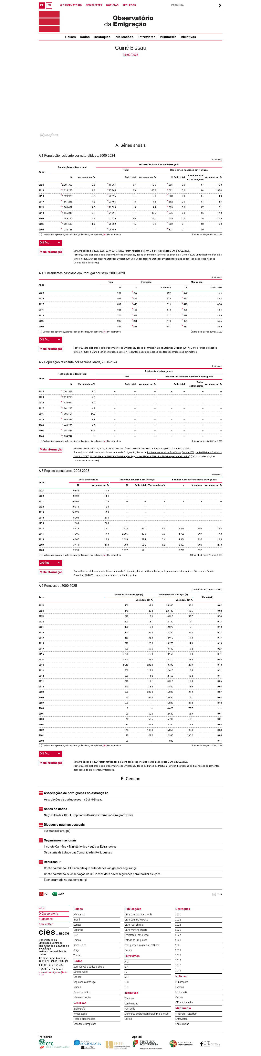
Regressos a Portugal (84, 982)
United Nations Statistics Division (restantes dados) (162, 259)
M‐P (126, 977)
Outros (128, 1018)
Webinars (129, 998)
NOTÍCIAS (112, 5)
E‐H (126, 966)
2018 (178, 955)
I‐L (125, 971)
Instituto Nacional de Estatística (164, 254)
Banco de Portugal (157, 766)
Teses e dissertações (84, 1018)
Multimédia (167, 37)
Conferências (131, 1003)
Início (42, 908)
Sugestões (46, 919)
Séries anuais (80, 971)
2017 (178, 960)
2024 (178, 924)
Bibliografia (79, 1008)
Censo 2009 (188, 254)
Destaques (102, 37)
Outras (128, 950)
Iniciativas (188, 37)
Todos (76, 955)
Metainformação (51, 251)
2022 (178, 935)
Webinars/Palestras (186, 1013)
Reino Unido (79, 945)
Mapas (77, 987)
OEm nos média (184, 1002)
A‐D (126, 961)
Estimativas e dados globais (88, 966)
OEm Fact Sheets (133, 924)
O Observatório (48, 913)
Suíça (76, 950)
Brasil (76, 919)
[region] (130, 98)
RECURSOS (129, 5)
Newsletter (46, 924)
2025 (178, 919)
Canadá (77, 924)
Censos (77, 977)
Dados (85, 37)
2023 (178, 929)
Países (78, 909)
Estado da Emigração (135, 940)
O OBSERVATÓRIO (71, 5)
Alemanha (78, 914)
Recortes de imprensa (84, 1024)
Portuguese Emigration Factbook (141, 945)
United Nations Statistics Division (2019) (111, 259)
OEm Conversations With (138, 914)
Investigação (80, 1013)
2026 (178, 914)
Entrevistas (146, 37)
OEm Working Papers (135, 929)
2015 (178, 970)
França (77, 940)
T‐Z (126, 987)
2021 (178, 940)
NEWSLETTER (94, 5)
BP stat (172, 766)
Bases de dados (82, 992)
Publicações (124, 37)
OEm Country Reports (136, 919)
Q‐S (126, 982)
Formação (129, 1008)
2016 (178, 965)
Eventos (179, 987)
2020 (178, 945)
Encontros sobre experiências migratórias (146, 1013)
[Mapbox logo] (49, 135)
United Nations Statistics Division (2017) (168, 348)
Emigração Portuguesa (136, 935)
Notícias (181, 976)
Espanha (78, 929)
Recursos (79, 1003)
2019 (178, 950)
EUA (75, 935)
